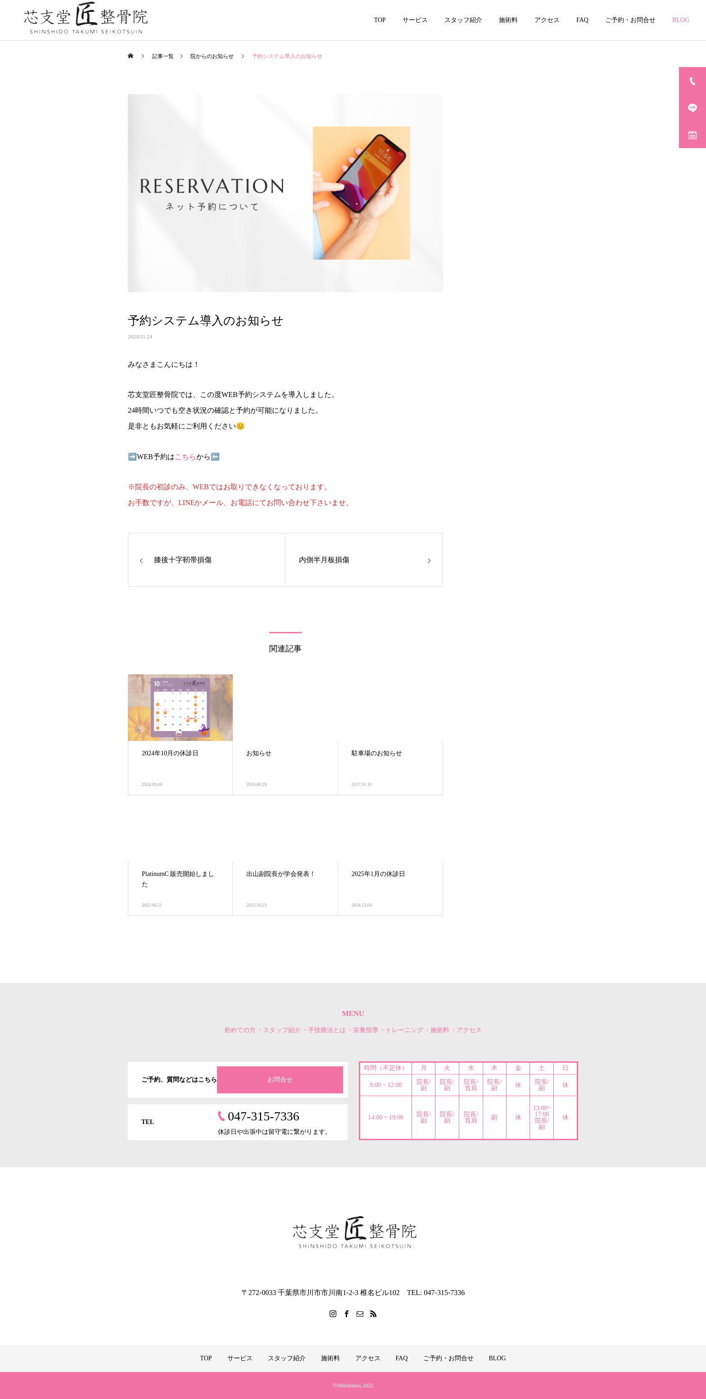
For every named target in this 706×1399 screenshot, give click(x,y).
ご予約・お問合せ (630, 20)
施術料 (508, 20)
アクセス (547, 20)
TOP (380, 20)
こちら (185, 456)
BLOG (680, 20)
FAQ (582, 20)
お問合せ (280, 1079)
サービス (415, 20)
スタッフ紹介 (463, 20)
